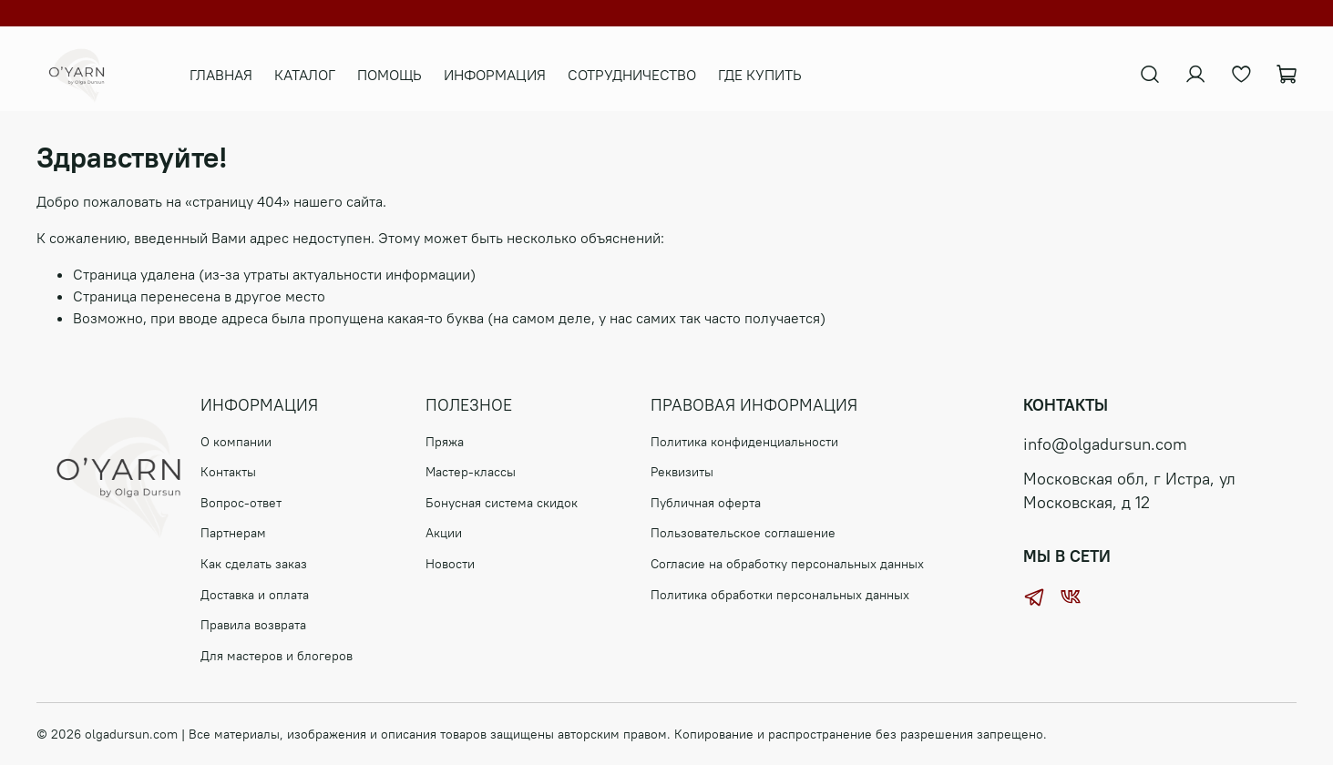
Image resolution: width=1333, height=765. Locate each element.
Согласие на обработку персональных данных (787, 564)
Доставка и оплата (254, 594)
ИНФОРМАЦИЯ (506, 75)
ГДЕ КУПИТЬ (771, 75)
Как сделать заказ (253, 564)
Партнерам (233, 533)
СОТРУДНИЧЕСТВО (643, 75)
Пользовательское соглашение (743, 533)
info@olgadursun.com (1105, 444)
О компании (236, 442)
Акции (444, 533)
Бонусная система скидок (502, 503)
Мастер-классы (471, 472)
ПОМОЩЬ (400, 75)
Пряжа (445, 442)
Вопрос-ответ (241, 503)
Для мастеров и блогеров (276, 656)
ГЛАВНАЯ (231, 75)
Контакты (228, 472)
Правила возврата (253, 625)
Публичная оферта (706, 503)
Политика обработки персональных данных (780, 594)
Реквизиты (682, 472)
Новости (450, 564)
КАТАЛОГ (315, 75)
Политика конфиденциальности (744, 442)
